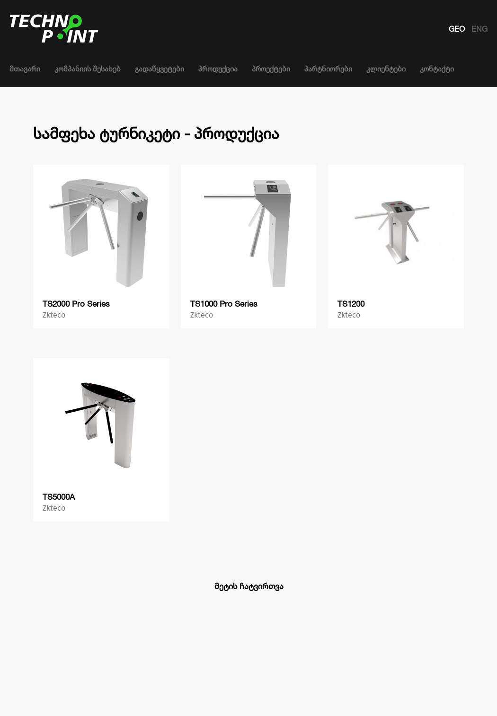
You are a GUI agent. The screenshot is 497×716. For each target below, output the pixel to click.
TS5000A (59, 497)
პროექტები (271, 68)
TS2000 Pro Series (76, 304)
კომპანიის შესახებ (87, 68)
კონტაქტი (437, 68)
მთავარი (24, 68)
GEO (458, 29)
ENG (479, 29)
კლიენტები (386, 68)
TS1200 (350, 304)
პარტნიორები (328, 68)
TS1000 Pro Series (223, 304)
